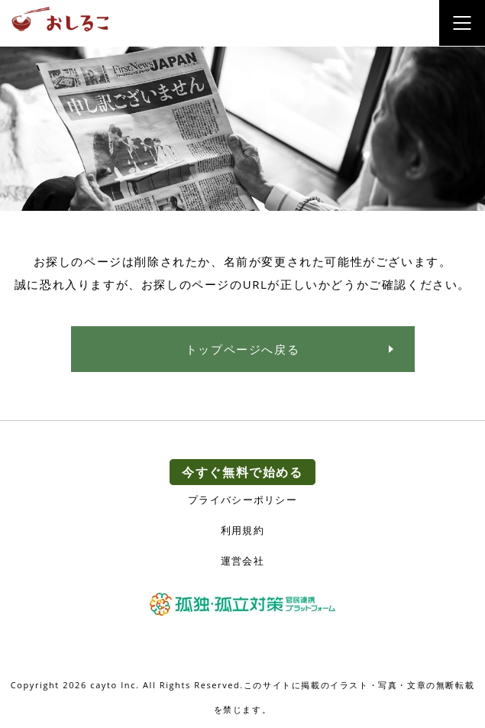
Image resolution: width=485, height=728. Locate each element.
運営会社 (242, 561)
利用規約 (242, 530)
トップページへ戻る (242, 349)
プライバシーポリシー (242, 500)
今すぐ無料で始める (242, 472)
